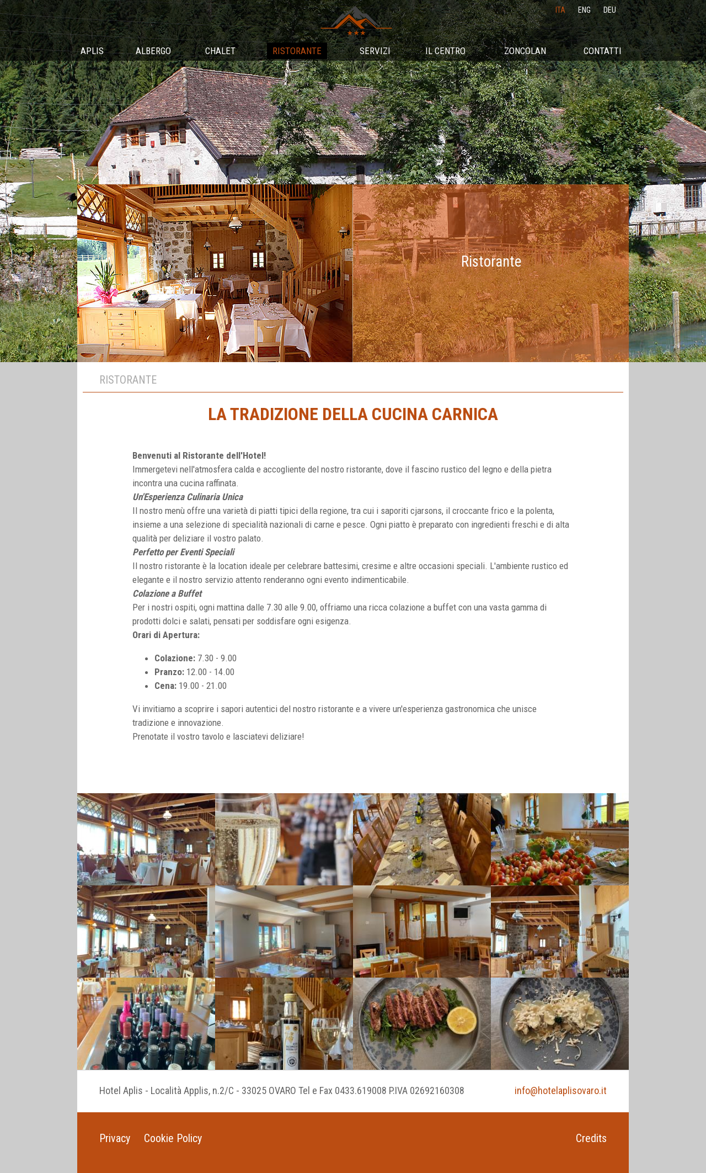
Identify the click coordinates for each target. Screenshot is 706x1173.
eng (584, 10)
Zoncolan (525, 50)
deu (609, 10)
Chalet (220, 50)
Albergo (153, 50)
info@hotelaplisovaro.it (561, 1090)
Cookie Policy (173, 1138)
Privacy (114, 1138)
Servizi (375, 50)
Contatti (603, 50)
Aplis (92, 50)
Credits (591, 1138)
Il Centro (445, 50)
